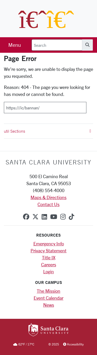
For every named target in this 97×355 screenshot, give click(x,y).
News (48, 304)
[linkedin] (44, 216)
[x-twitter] (35, 216)
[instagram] (63, 216)
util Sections (47, 131)
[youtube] (53, 216)
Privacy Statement (48, 250)
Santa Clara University (48, 162)
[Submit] (89, 106)
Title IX (48, 257)
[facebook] (26, 216)
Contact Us (48, 204)
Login (48, 271)
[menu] (14, 45)
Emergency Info (48, 243)
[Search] (57, 45)
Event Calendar (48, 297)
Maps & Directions (48, 197)
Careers (48, 264)
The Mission (48, 290)
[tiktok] (71, 216)
